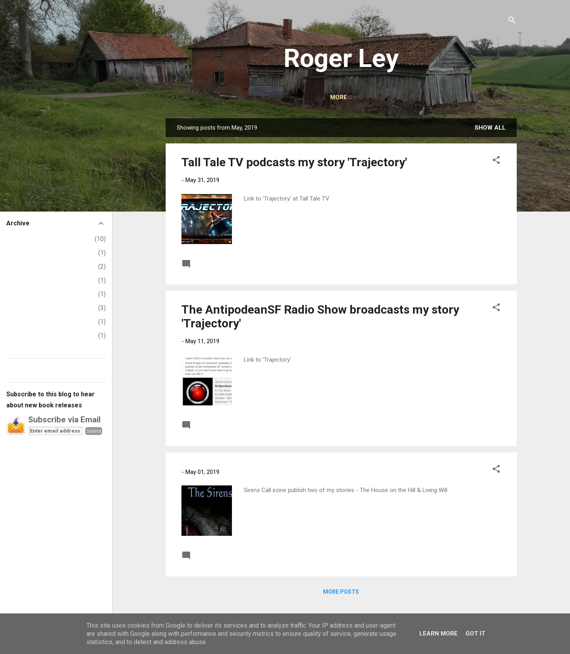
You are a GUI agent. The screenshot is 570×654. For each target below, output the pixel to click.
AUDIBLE (346, 97)
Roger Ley (341, 58)
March (21, 321)
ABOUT (275, 97)
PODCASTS (432, 97)
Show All (490, 127)
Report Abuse (25, 370)
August (22, 294)
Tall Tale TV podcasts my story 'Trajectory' (294, 162)
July (18, 308)
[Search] (512, 21)
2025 (13, 239)
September (28, 280)
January (23, 335)
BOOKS (309, 97)
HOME (241, 97)
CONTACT (387, 97)
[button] (496, 161)
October (24, 266)
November (27, 252)
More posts (341, 592)
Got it (475, 633)
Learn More (438, 633)
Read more (484, 263)
